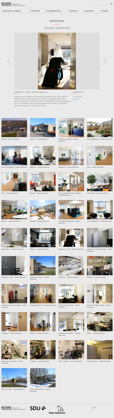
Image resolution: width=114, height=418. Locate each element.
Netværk (104, 11)
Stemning (76, 99)
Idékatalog (73, 11)
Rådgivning (89, 11)
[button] (8, 61)
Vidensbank (35, 11)
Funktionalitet (77, 97)
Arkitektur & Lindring (12, 11)
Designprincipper (54, 11)
